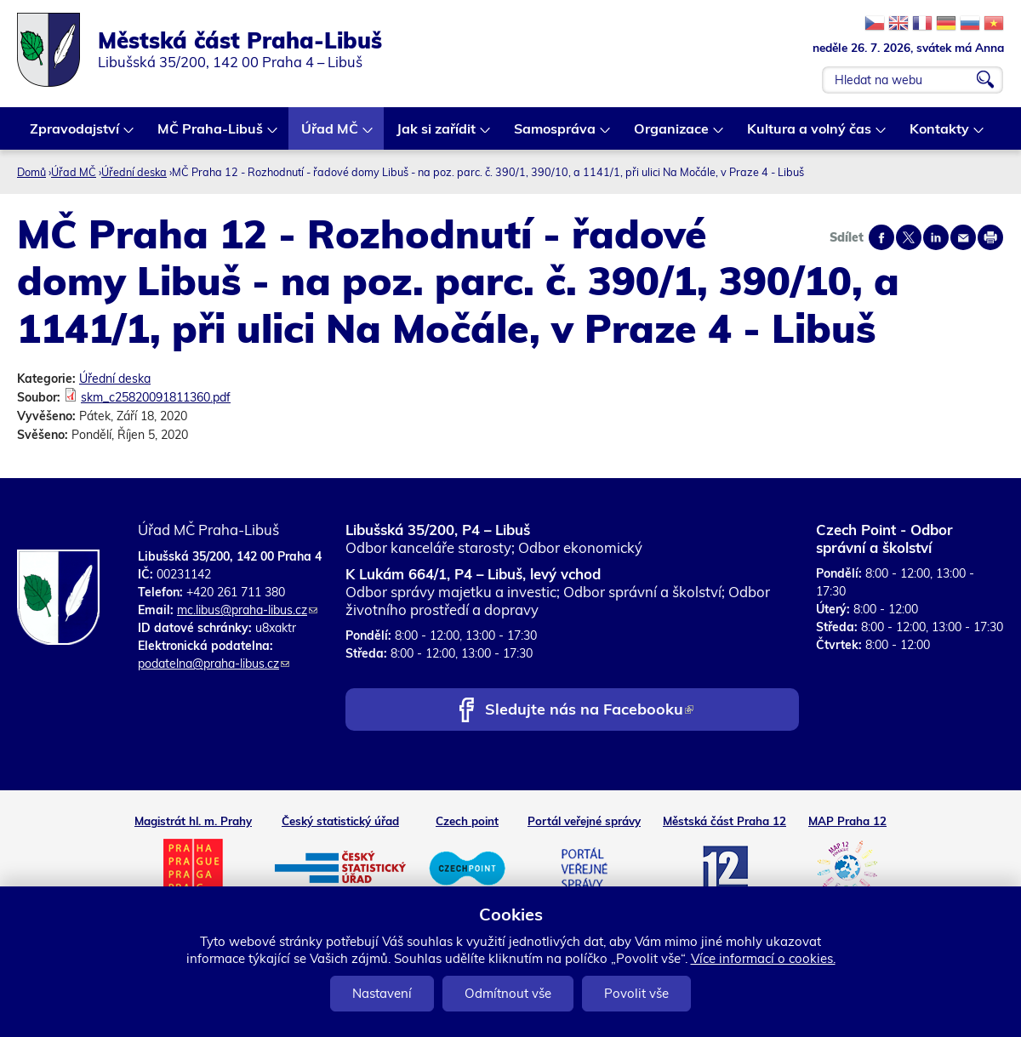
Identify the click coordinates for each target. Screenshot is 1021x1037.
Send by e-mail (963, 237)
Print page (990, 237)
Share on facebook (881, 237)
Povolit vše (636, 993)
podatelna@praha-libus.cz (213, 663)
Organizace (672, 135)
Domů (31, 172)
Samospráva (555, 135)
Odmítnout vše (508, 993)
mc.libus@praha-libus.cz (247, 610)
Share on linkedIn (936, 237)
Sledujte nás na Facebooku (589, 710)
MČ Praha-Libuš (211, 135)
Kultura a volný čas (810, 135)
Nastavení (382, 993)
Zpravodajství (75, 135)
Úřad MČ (330, 135)
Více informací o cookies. (763, 958)
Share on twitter (908, 237)
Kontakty (940, 135)
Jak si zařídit (437, 135)
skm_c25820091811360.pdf (156, 397)
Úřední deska (134, 172)
